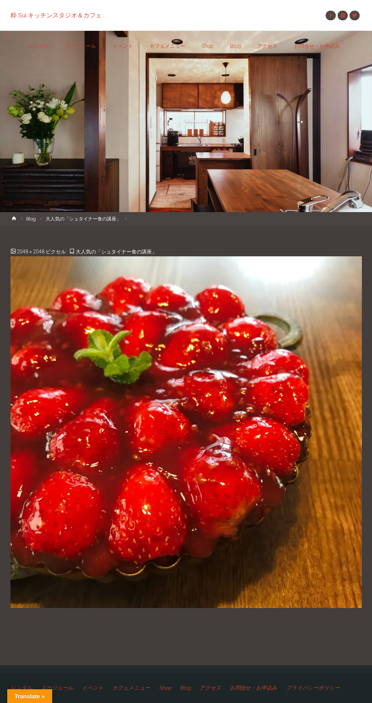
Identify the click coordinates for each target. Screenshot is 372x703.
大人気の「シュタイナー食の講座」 (83, 219)
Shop (165, 688)
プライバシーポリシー (313, 688)
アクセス (210, 688)
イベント (93, 688)
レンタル (21, 688)
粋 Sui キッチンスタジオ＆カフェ (56, 15)
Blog (31, 219)
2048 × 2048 (31, 252)
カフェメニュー (131, 688)
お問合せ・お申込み (253, 688)
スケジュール (57, 688)
